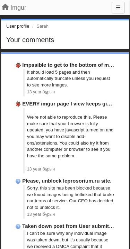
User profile (17, 26)
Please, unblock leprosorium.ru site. (67, 181)
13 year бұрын (41, 92)
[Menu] (118, 7)
